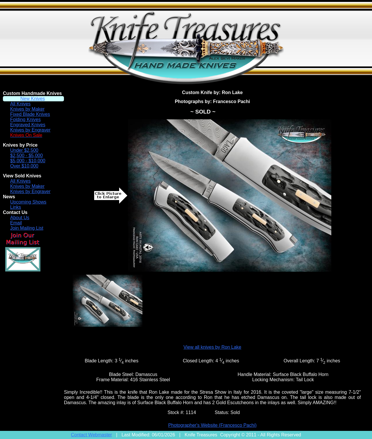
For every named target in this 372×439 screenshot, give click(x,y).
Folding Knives (25, 119)
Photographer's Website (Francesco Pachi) (212, 425)
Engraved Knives (27, 124)
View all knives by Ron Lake (212, 347)
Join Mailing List (26, 228)
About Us (19, 217)
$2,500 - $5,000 (26, 155)
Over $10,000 (24, 165)
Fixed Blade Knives (30, 114)
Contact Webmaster (91, 434)
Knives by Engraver (30, 129)
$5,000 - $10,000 (27, 160)
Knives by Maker (27, 109)
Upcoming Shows (28, 201)
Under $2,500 (24, 150)
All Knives (20, 103)
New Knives (32, 98)
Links (15, 207)
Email (16, 222)
